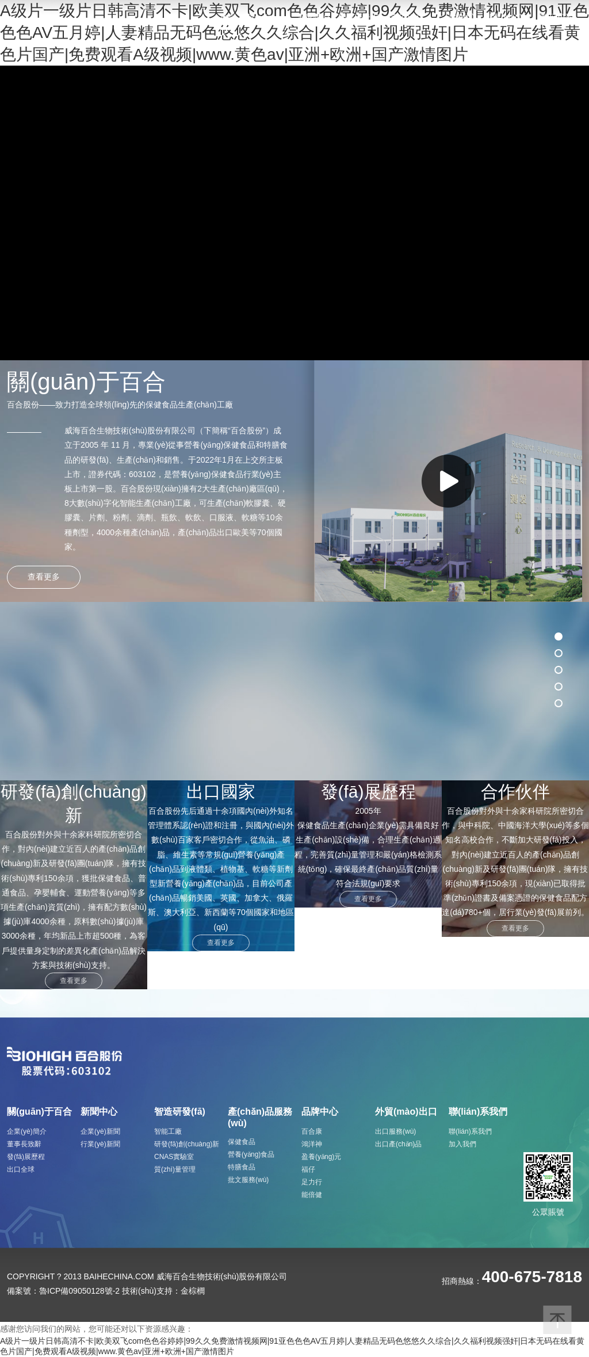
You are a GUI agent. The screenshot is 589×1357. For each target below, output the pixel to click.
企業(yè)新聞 (100, 1131)
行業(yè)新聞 (100, 1144)
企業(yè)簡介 (27, 1131)
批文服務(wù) (248, 1180)
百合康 (311, 1131)
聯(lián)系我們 (470, 1131)
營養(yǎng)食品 (251, 1154)
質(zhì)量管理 (175, 1169)
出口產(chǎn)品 (398, 1144)
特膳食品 (241, 1167)
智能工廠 (168, 1131)
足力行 (311, 1182)
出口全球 (21, 1169)
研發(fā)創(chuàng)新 (186, 1144)
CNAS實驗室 (174, 1157)
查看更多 (73, 981)
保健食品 (241, 1142)
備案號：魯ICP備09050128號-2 (63, 1290)
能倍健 (311, 1195)
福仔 (308, 1169)
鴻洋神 (311, 1144)
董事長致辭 (24, 1144)
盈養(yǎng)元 (321, 1157)
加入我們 (462, 1144)
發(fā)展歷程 (26, 1157)
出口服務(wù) (395, 1131)
